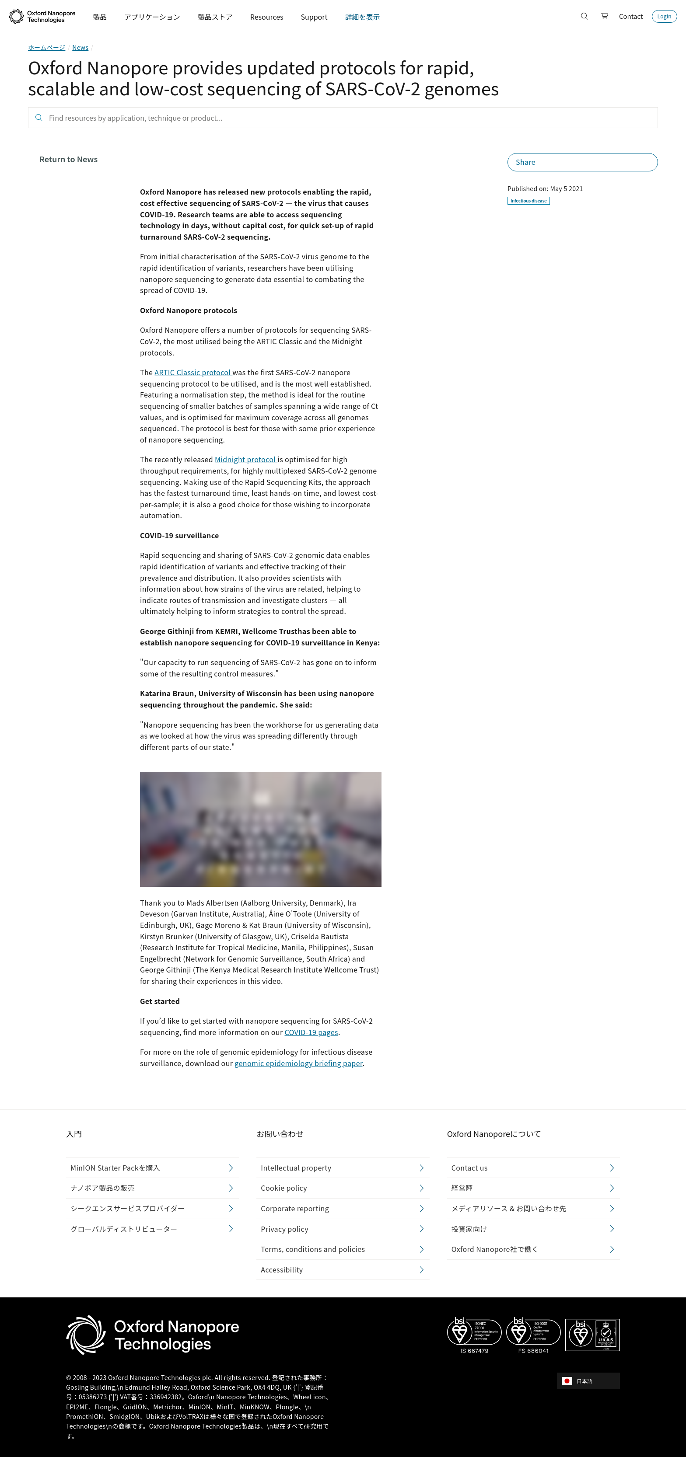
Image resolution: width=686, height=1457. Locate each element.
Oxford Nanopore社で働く (495, 1249)
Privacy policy (284, 1228)
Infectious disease (529, 200)
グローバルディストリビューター (124, 1228)
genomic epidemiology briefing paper (298, 1063)
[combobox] (591, 1380)
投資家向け (469, 1228)
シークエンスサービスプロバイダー (127, 1208)
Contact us (470, 1167)
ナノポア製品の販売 (102, 1187)
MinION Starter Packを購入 (115, 1167)
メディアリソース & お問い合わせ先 (509, 1208)
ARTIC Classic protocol (193, 372)
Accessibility (282, 1269)
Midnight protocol (246, 459)
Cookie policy (284, 1187)
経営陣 (462, 1187)
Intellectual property (296, 1167)
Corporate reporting (295, 1208)
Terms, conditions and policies (313, 1249)
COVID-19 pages (311, 1032)
